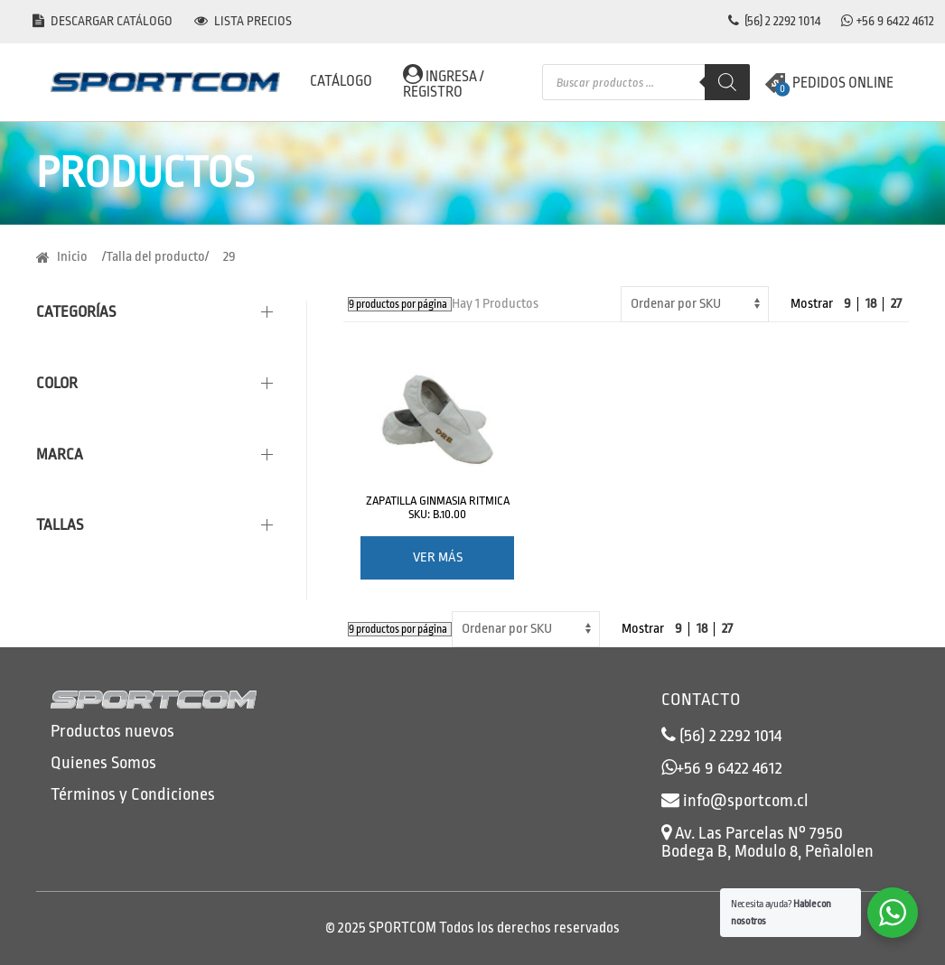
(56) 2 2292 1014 (774, 21)
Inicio (72, 257)
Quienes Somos (103, 763)
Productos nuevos (112, 731)
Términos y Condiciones (133, 794)
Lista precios (243, 21)
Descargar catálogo (103, 21)
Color (57, 383)
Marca (59, 454)
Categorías (76, 311)
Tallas (59, 525)
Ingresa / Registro (443, 82)
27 (896, 304)
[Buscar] (727, 82)
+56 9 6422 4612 (895, 21)
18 (870, 304)
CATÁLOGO (341, 81)
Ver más (438, 557)
